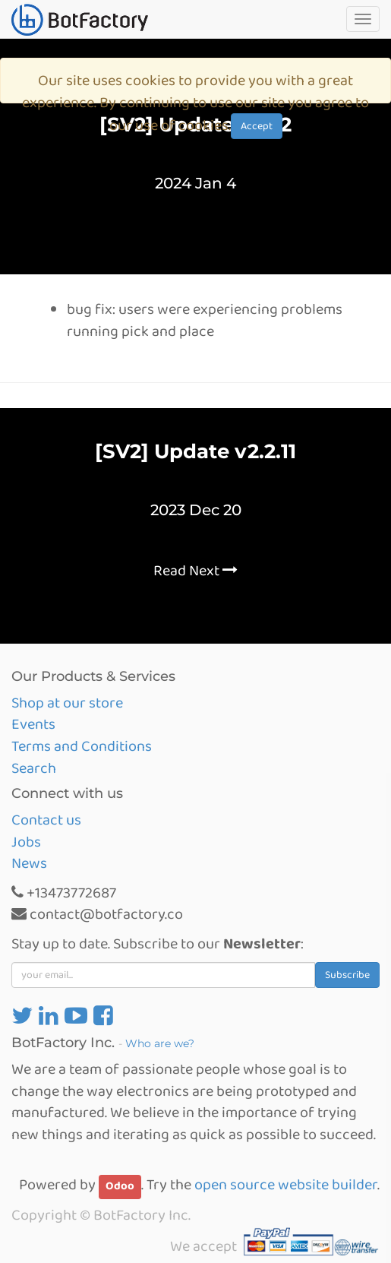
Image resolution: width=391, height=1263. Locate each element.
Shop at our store (67, 703)
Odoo (120, 1186)
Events (33, 724)
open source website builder (285, 1185)
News (29, 863)
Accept (257, 126)
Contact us (46, 820)
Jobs (26, 842)
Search (33, 768)
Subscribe (347, 975)
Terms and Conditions (81, 746)
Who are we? (159, 1043)
